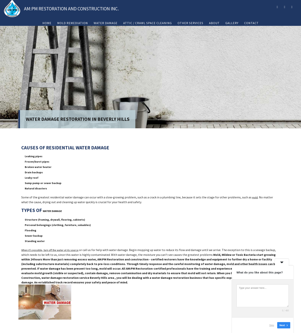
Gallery (231, 23)
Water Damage (105, 23)
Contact (251, 23)
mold (255, 197)
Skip (271, 325)
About (214, 23)
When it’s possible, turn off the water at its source (50, 250)
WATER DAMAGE (52, 211)
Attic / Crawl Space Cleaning (147, 23)
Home (46, 23)
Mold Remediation (72, 23)
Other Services (190, 23)
